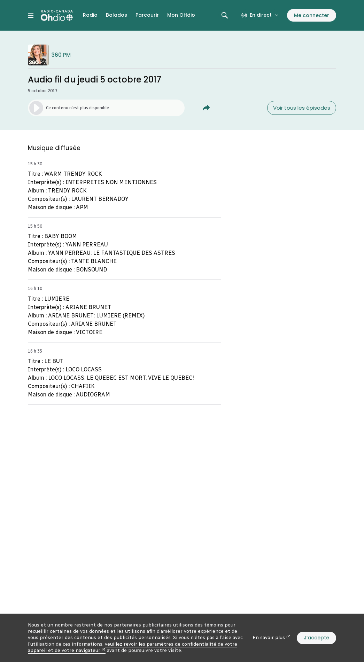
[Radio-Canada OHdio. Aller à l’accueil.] (56, 15)
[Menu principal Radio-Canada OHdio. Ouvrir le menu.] (30, 15)
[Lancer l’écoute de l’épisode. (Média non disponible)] (106, 108)
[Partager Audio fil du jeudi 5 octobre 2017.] (206, 108)
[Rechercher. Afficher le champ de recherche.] (224, 15)
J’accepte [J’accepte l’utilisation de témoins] (316, 637)
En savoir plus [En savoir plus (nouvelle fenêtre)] (271, 637)
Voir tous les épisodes (301, 107)
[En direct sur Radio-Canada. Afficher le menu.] (260, 15)
